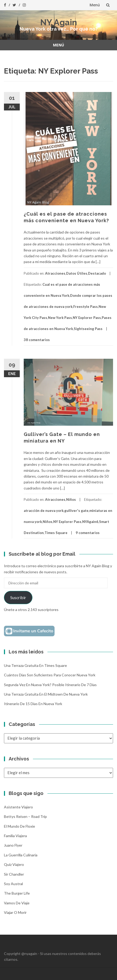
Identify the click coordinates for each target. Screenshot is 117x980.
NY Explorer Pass (87, 318)
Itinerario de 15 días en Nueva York (33, 703)
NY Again (58, 22)
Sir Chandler (14, 874)
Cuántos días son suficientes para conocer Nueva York (49, 675)
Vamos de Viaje (17, 903)
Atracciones (55, 273)
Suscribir (18, 597)
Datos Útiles (76, 273)
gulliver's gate (76, 510)
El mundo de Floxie (19, 826)
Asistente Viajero (18, 807)
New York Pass (60, 318)
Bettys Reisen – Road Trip (25, 816)
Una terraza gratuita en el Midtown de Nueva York (46, 694)
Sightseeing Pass (88, 329)
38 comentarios (37, 340)
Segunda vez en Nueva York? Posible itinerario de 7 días (50, 684)
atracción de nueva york (44, 510)
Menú (95, 4)
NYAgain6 (90, 522)
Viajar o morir (15, 912)
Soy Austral (13, 883)
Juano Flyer (13, 845)
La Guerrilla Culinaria (20, 855)
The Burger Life (17, 893)
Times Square (56, 533)
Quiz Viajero (14, 864)
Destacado (97, 273)
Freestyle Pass (85, 306)
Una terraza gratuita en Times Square (35, 665)
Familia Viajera (15, 835)
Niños (71, 499)
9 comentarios (88, 533)
